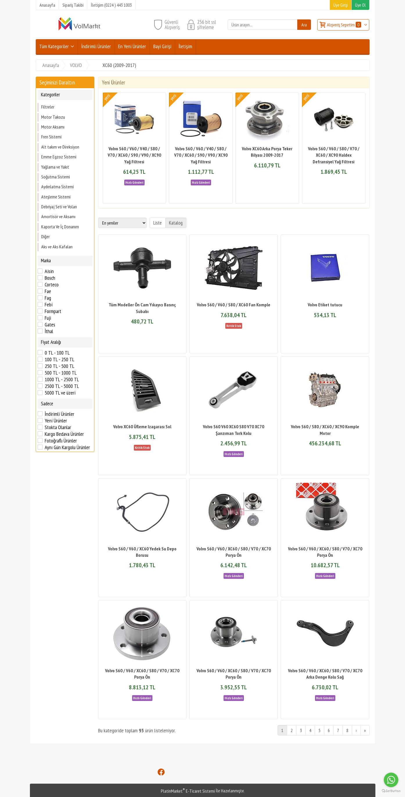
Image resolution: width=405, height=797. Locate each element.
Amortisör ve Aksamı (58, 216)
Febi (49, 305)
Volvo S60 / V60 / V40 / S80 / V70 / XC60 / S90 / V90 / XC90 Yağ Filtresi (134, 155)
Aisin (49, 271)
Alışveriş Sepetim (344, 25)
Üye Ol (360, 5)
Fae (48, 291)
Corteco (52, 285)
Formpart (53, 311)
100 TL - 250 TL (59, 359)
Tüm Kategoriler (54, 46)
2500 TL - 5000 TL (62, 386)
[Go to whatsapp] (391, 780)
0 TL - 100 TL (57, 353)
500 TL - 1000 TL (61, 373)
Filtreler (47, 107)
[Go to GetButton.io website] (391, 791)
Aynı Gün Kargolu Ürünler (67, 447)
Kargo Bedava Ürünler (64, 434)
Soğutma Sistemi (55, 177)
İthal (49, 331)
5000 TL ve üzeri (60, 393)
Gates (50, 325)
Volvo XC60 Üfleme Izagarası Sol (142, 426)
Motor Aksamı (52, 127)
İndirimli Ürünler (59, 414)
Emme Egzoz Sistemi (58, 157)
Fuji (48, 318)
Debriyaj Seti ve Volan (59, 206)
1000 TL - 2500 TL (62, 379)
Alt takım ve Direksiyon (60, 147)
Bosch (50, 278)
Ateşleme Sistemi (56, 197)
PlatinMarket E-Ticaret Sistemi (188, 791)
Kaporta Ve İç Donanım (60, 226)
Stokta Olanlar (58, 427)
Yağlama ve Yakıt (55, 167)
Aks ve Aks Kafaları (57, 247)
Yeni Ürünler (56, 421)
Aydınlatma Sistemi (57, 186)
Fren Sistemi (51, 137)
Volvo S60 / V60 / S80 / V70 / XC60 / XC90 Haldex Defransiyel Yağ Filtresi (333, 155)
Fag (48, 298)
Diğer (45, 236)
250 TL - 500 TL (59, 366)
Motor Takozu (53, 117)
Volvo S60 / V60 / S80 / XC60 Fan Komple (233, 305)
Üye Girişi (340, 5)
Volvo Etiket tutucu (325, 305)
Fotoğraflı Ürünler (61, 441)
